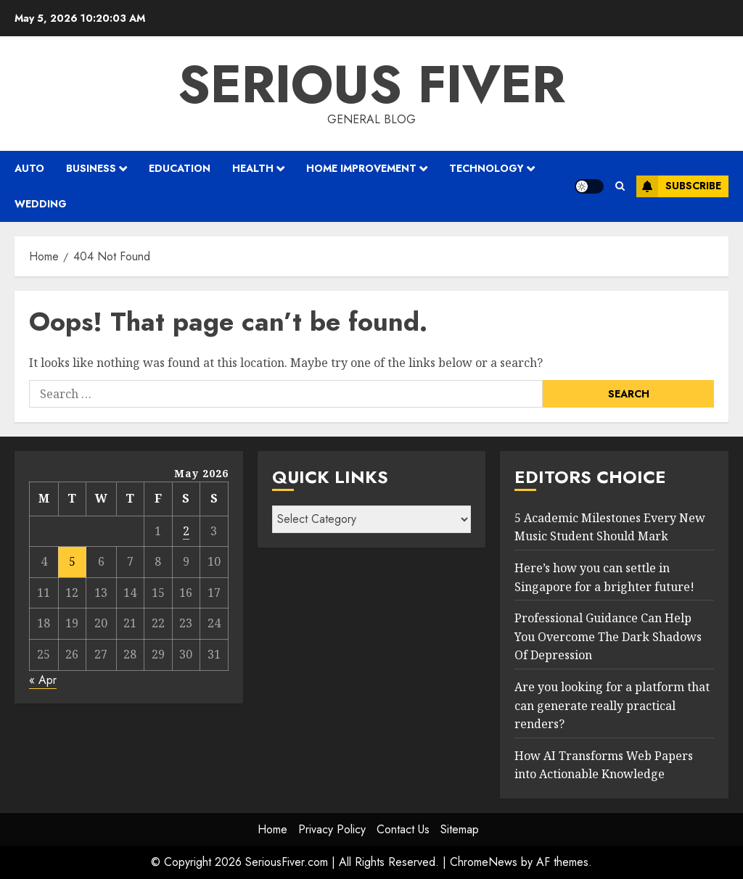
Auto (29, 168)
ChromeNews (483, 862)
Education (179, 168)
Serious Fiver (371, 84)
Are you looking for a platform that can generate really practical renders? (612, 705)
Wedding (41, 204)
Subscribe (678, 186)
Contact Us (403, 829)
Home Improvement (361, 168)
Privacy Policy (332, 829)
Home (272, 829)
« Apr (43, 680)
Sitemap (459, 829)
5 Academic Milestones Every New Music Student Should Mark (609, 527)
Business (91, 168)
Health (253, 168)
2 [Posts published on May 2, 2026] (186, 531)
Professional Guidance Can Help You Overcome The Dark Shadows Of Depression (608, 636)
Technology (486, 168)
